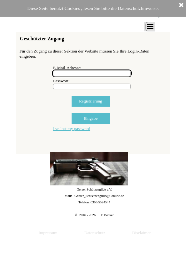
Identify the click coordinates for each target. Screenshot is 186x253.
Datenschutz (94, 232)
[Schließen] (181, 5)
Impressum (47, 232)
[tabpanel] (94, 202)
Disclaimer (141, 232)
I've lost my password (71, 128)
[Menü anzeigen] (150, 26)
